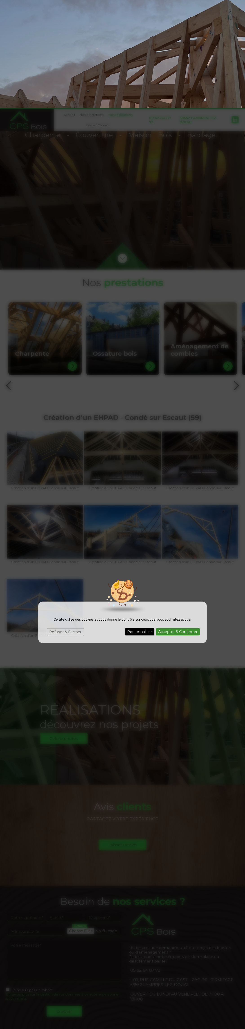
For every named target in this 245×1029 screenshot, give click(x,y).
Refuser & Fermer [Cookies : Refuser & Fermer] (65, 524)
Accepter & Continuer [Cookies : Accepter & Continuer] (178, 524)
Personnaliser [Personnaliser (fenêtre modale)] (139, 524)
